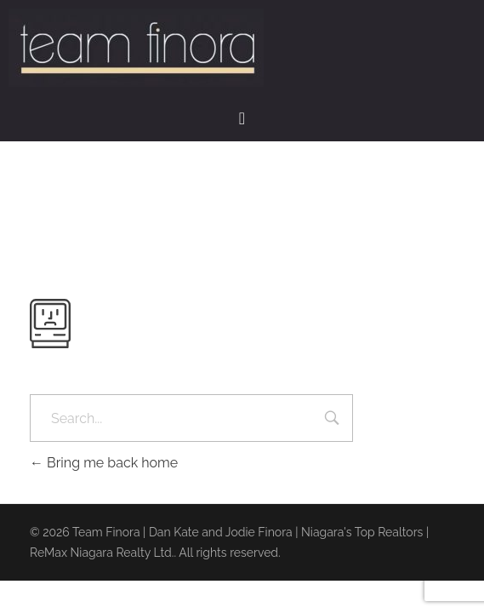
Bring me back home (104, 463)
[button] (242, 118)
